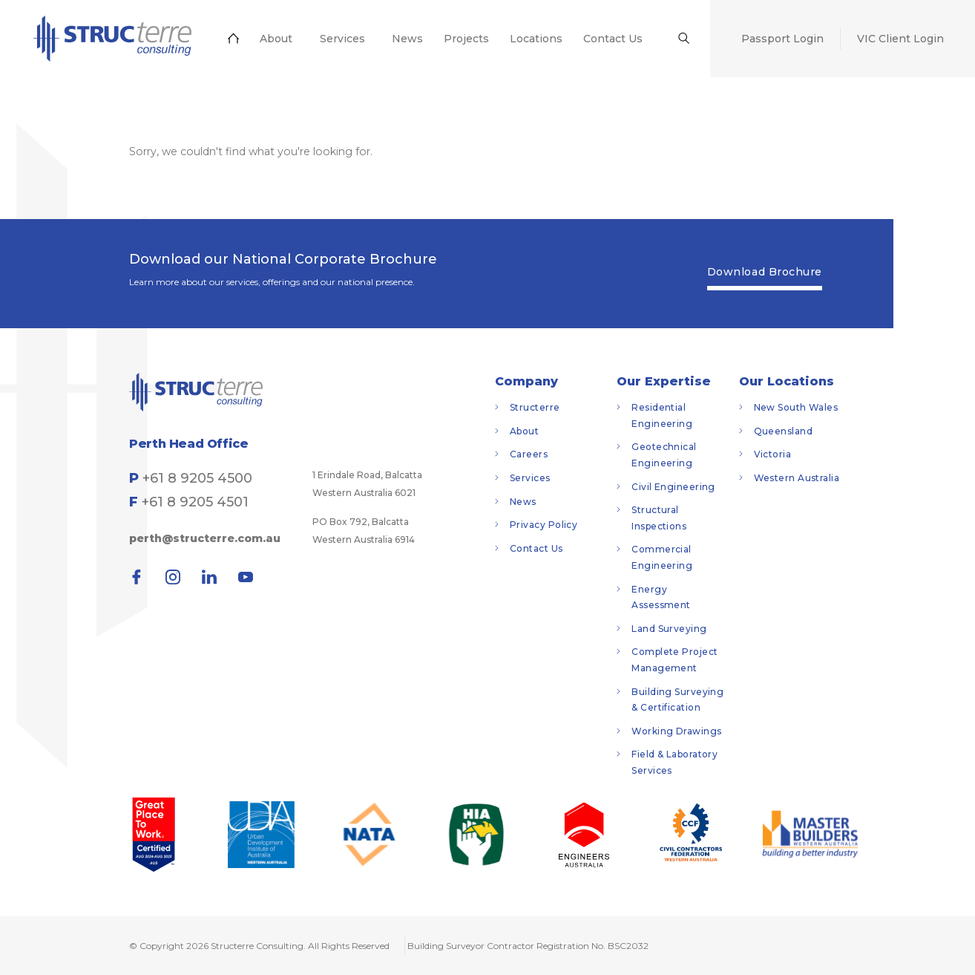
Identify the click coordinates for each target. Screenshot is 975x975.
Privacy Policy (543, 524)
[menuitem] (108, 42)
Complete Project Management (674, 660)
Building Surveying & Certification (677, 700)
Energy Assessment (661, 597)
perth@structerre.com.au (204, 538)
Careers (529, 454)
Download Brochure (764, 271)
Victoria (773, 454)
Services (530, 477)
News (523, 501)
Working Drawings (676, 731)
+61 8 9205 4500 (197, 478)
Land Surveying (668, 628)
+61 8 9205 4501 (195, 502)
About (524, 431)
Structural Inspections (658, 518)
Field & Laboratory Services (674, 762)
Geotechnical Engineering (663, 455)
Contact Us (536, 548)
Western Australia (797, 477)
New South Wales (796, 407)
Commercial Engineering (661, 557)
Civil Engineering (673, 486)
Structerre (535, 407)
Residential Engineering (661, 415)
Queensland (783, 431)
